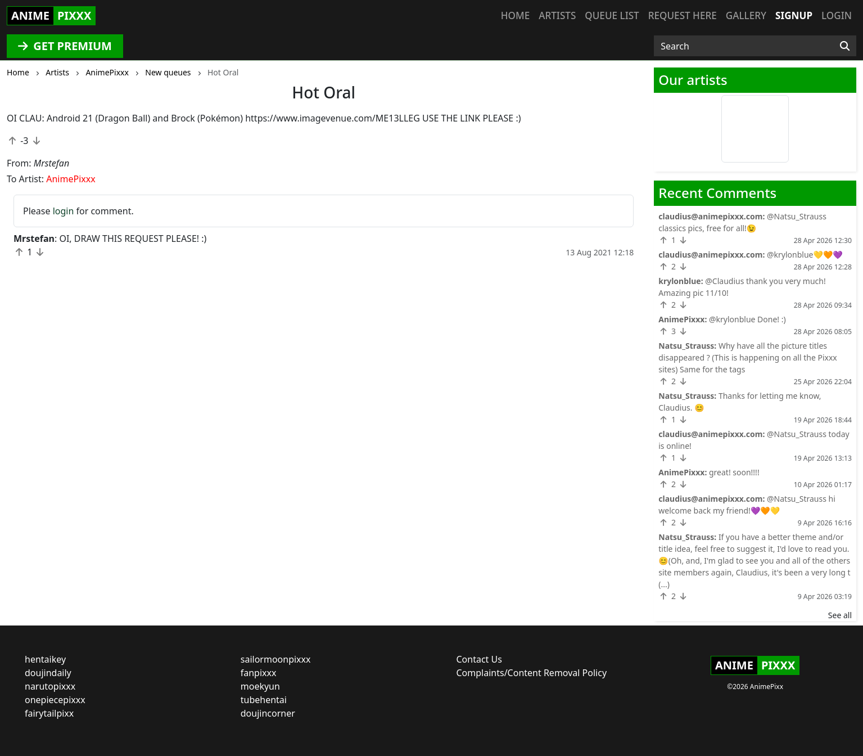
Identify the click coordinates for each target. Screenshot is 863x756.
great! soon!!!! (734, 472)
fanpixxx (259, 673)
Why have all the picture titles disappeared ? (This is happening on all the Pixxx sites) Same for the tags (747, 357)
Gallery (746, 15)
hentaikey (45, 659)
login (63, 211)
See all (840, 615)
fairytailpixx (49, 713)
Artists (557, 15)
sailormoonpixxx (276, 659)
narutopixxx (50, 686)
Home (515, 15)
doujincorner (268, 713)
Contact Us (479, 659)
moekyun (260, 686)
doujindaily (48, 673)
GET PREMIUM (65, 45)
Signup (793, 15)
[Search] (844, 46)
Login (836, 15)
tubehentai (264, 700)
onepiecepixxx (55, 700)
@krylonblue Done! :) (747, 319)
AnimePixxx (70, 179)
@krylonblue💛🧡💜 (805, 254)
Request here (682, 15)
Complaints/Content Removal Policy (532, 673)
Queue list (612, 15)
